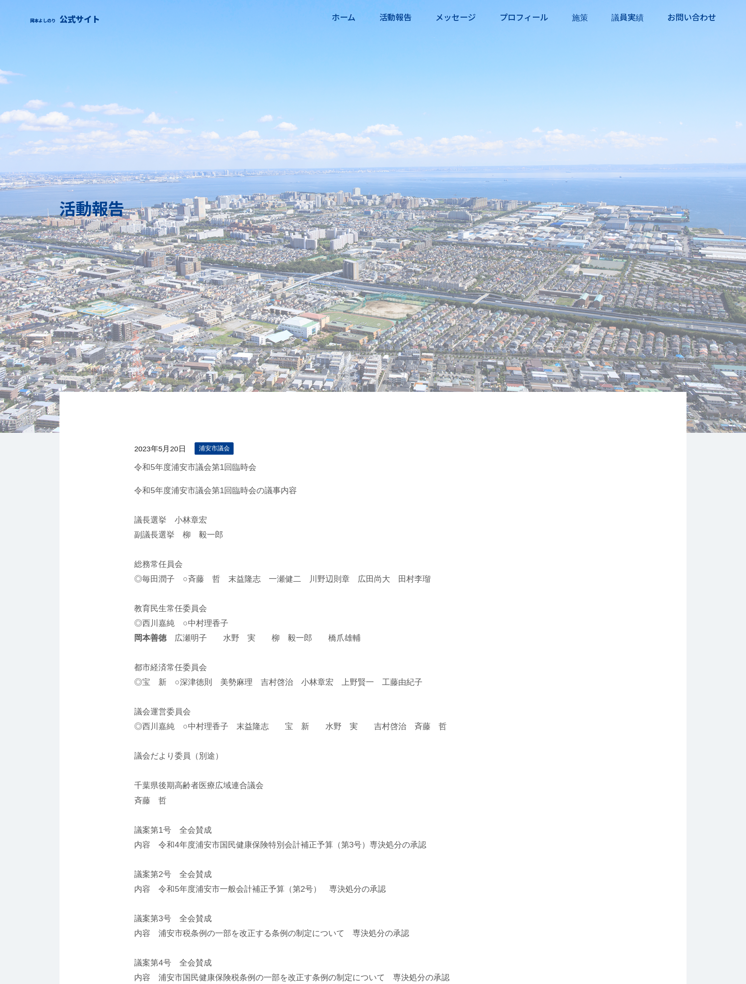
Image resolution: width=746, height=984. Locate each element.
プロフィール (519, 17)
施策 (577, 17)
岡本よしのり (92, 16)
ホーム (334, 17)
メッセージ (449, 17)
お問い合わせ (691, 17)
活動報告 (388, 17)
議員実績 (626, 17)
